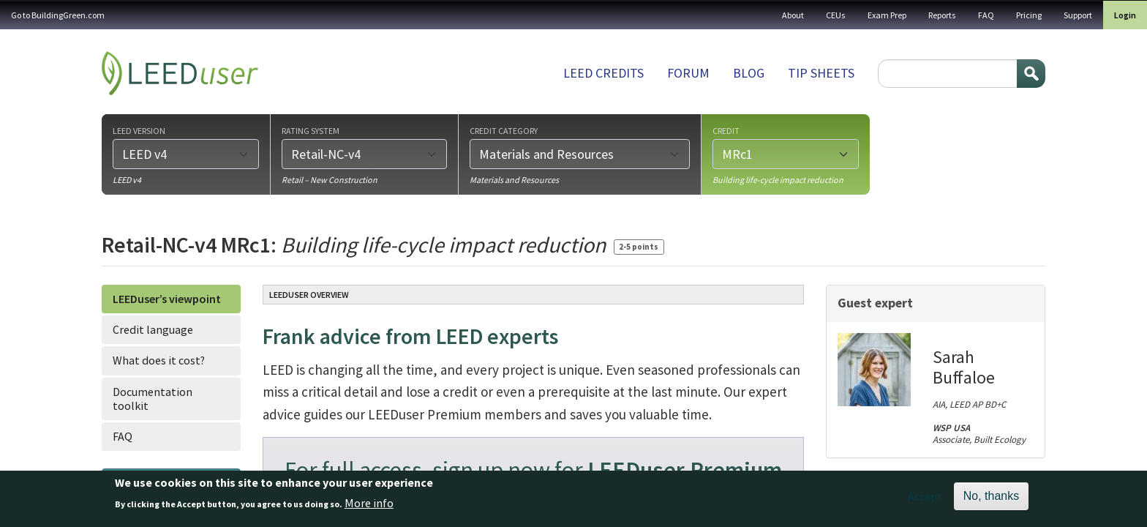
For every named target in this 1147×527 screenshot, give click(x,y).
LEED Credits (603, 72)
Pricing (1029, 15)
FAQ (986, 15)
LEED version (139, 130)
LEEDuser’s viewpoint (167, 298)
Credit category (504, 130)
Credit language (153, 329)
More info (369, 508)
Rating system (310, 130)
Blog (748, 72)
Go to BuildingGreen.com (58, 15)
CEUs (836, 15)
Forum (688, 72)
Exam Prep (887, 15)
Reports (942, 15)
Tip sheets (821, 72)
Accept (925, 500)
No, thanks (991, 500)
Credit (726, 130)
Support (1078, 15)
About (793, 15)
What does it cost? (159, 360)
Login (1125, 15)
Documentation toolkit (152, 398)
